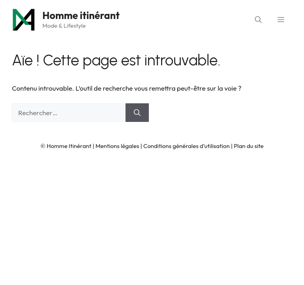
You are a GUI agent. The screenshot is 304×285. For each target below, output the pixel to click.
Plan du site (249, 146)
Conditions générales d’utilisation (186, 146)
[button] (258, 20)
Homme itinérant (81, 15)
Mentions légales (117, 146)
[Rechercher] (137, 112)
